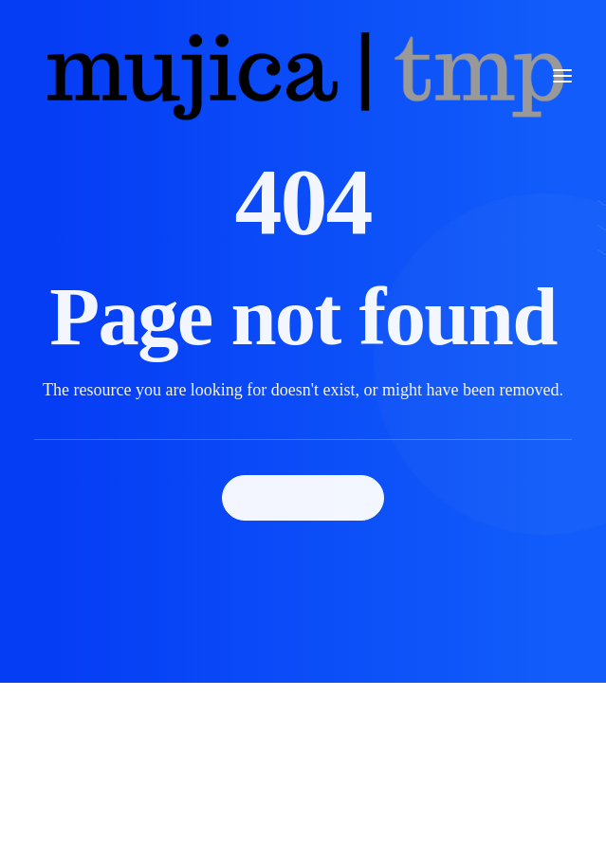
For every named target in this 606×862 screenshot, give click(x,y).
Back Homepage (303, 497)
